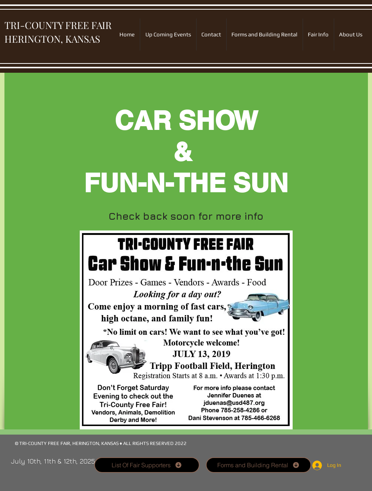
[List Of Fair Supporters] (147, 465)
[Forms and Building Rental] (258, 465)
